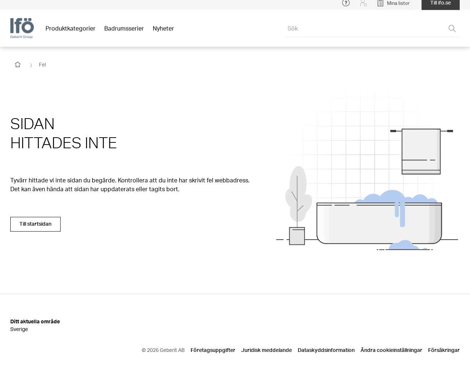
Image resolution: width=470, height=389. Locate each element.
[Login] (363, 7)
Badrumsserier (124, 33)
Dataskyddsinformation (326, 350)
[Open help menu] (346, 7)
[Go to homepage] (17, 64)
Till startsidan (35, 224)
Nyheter (163, 33)
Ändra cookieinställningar (391, 350)
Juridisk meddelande (266, 350)
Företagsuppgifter (213, 350)
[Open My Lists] (393, 7)
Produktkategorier (70, 33)
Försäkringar (444, 350)
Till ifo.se (440, 7)
